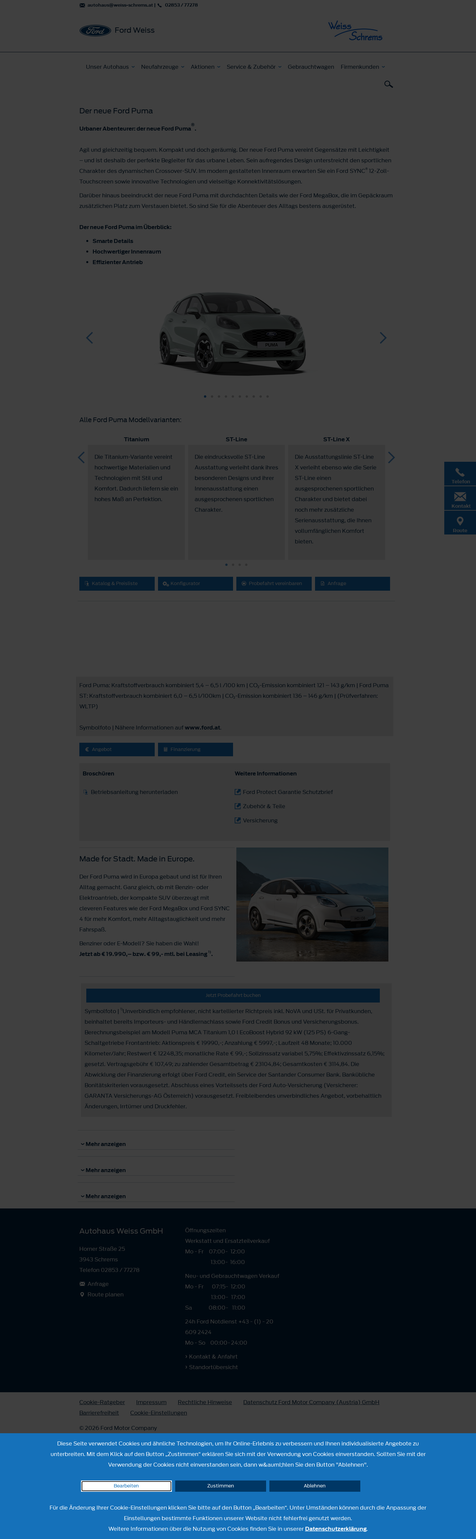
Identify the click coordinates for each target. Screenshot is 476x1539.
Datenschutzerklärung (336, 1529)
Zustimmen (220, 1485)
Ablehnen (315, 1485)
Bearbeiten (126, 1485)
